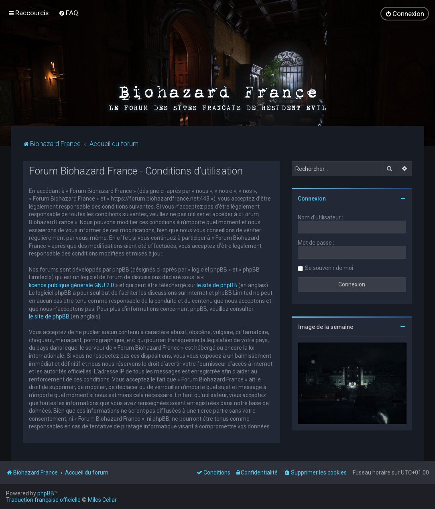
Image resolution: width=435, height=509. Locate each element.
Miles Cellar (102, 500)
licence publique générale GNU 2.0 (71, 284)
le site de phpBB (217, 284)
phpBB (45, 493)
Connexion (312, 198)
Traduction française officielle (43, 500)
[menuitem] (68, 13)
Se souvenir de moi (329, 267)
